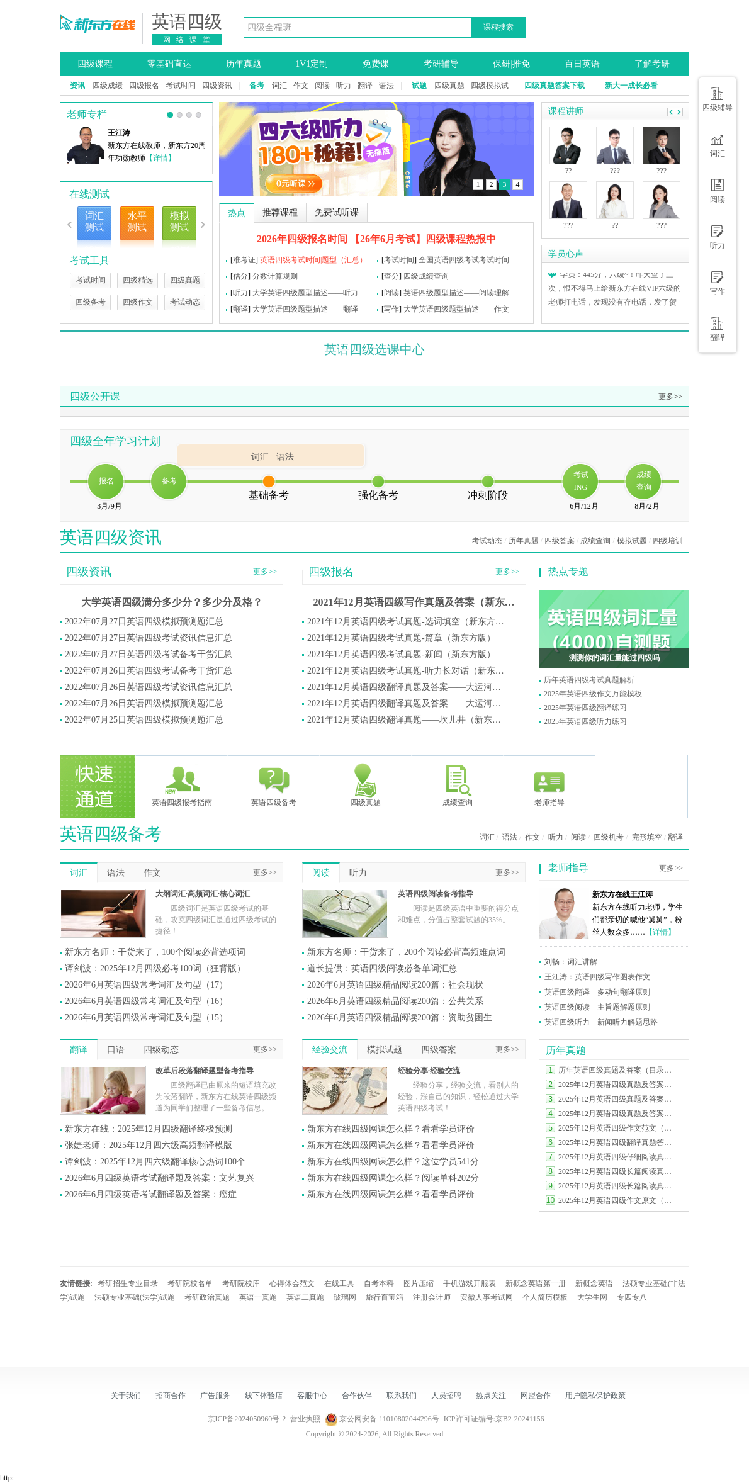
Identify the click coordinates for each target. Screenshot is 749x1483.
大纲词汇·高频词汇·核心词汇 (202, 893)
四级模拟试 (490, 85)
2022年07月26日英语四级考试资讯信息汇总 (148, 687)
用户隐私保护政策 (595, 1395)
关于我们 (126, 1395)
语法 (386, 85)
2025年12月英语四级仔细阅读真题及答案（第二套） (618, 1157)
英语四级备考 (273, 784)
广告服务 (215, 1395)
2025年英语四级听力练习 (585, 721)
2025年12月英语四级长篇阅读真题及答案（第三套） (618, 1171)
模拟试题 (632, 540)
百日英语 (582, 64)
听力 (343, 85)
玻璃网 (345, 1297)
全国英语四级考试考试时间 (464, 260)
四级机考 (609, 837)
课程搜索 (498, 27)
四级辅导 (717, 99)
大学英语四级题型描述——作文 (456, 309)
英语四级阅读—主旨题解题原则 (597, 1007)
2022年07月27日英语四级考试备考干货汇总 (148, 654)
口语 (116, 1049)
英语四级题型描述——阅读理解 (456, 292)
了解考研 (652, 64)
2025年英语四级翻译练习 (585, 707)
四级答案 (559, 540)
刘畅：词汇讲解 (570, 961)
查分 (391, 276)
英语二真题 (305, 1297)
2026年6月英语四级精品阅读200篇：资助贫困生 (399, 1017)
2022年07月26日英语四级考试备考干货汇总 (148, 670)
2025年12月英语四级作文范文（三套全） (618, 1128)
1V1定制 (311, 64)
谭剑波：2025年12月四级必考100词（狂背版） (155, 968)
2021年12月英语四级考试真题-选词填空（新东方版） (408, 621)
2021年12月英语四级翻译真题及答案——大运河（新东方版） (408, 687)
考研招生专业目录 (128, 1283)
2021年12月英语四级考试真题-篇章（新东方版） (401, 638)
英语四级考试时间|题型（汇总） (313, 260)
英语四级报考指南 (182, 784)
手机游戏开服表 (469, 1283)
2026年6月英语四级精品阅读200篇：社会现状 (395, 985)
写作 (391, 309)
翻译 (365, 85)
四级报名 (144, 85)
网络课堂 (189, 39)
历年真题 (243, 64)
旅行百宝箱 (384, 1297)
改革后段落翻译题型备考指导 (204, 1070)
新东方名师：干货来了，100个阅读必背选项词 (155, 952)
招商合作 (170, 1395)
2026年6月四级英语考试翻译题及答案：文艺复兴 (159, 1178)
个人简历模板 (545, 1297)
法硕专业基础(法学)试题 (134, 1297)
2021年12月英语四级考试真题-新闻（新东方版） (401, 654)
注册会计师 (432, 1297)
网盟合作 (536, 1395)
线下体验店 (264, 1395)
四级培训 (668, 540)
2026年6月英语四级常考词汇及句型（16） (146, 1001)
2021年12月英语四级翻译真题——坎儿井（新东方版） (408, 720)
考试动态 (185, 302)
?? (568, 170)
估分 (240, 276)
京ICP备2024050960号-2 (247, 1418)
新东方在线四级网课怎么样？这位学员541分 (393, 1161)
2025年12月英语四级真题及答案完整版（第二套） (618, 1099)
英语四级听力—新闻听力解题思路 (601, 1022)
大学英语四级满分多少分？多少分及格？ (171, 602)
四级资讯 (217, 85)
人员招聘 (446, 1395)
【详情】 (160, 158)
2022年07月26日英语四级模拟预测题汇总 (144, 703)
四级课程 (95, 64)
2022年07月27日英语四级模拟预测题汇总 (144, 621)
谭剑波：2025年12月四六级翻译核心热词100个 (155, 1161)
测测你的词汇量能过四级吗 (614, 657)
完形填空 (647, 837)
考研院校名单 (190, 1283)
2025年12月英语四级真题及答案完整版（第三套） (618, 1113)
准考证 (244, 260)
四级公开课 (95, 396)
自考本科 (379, 1283)
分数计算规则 (275, 276)
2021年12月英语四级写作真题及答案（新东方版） (414, 602)
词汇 (279, 85)
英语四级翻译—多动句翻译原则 (597, 992)
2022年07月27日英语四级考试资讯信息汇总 (148, 638)
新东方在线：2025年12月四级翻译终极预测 (148, 1129)
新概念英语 (594, 1283)
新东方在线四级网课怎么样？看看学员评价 (391, 1129)
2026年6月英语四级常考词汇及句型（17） (146, 985)
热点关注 (491, 1395)
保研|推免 (511, 64)
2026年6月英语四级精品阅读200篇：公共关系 (395, 1001)
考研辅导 (441, 64)
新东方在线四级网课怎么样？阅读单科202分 (393, 1178)
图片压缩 (418, 1283)
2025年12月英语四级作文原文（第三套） (618, 1200)
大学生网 (592, 1297)
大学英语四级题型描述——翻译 (305, 309)
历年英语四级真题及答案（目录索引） (618, 1070)
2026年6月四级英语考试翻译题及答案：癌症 (151, 1194)
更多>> (670, 396)
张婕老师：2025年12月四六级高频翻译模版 (148, 1145)
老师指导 (549, 784)
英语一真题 (258, 1297)
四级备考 (91, 302)
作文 (300, 85)
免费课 (376, 64)
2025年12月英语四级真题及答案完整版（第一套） (618, 1084)
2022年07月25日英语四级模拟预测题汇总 (144, 720)
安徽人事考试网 (486, 1297)
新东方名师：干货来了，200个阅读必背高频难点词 (406, 952)
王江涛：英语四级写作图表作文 (597, 977)
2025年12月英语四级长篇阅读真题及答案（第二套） (618, 1185)
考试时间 (181, 85)
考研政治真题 (207, 1297)
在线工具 (339, 1283)
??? (568, 225)
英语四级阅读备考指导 (435, 893)
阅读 (322, 85)
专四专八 (632, 1297)
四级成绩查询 (426, 276)
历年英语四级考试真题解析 (589, 679)
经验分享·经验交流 (429, 1070)
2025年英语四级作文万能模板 (593, 693)
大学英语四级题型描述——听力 (305, 292)
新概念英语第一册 (535, 1283)
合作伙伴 (357, 1395)
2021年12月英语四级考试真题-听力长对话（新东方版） (408, 670)
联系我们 (401, 1395)
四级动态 (161, 1049)
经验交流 (329, 1049)
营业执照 (305, 1418)
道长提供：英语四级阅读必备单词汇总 (382, 968)
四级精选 (138, 280)
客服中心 (312, 1395)
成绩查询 (595, 540)
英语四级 (187, 22)
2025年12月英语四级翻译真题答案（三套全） (618, 1142)
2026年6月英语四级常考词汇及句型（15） (146, 1017)
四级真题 (449, 85)
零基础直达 (169, 64)
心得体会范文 (292, 1283)
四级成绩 (108, 85)
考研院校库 (241, 1283)
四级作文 (138, 302)
